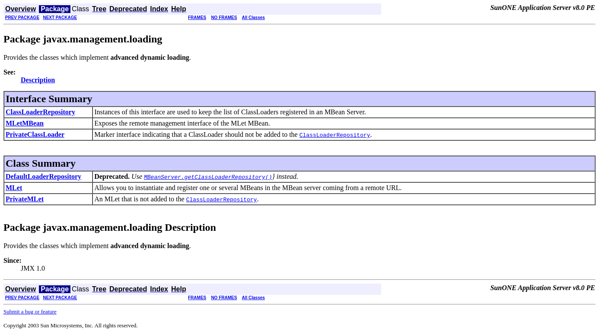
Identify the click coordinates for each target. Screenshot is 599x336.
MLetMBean (25, 123)
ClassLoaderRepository (40, 112)
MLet (14, 187)
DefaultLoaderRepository (43, 176)
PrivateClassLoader (35, 134)
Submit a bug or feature (30, 311)
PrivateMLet (25, 199)
